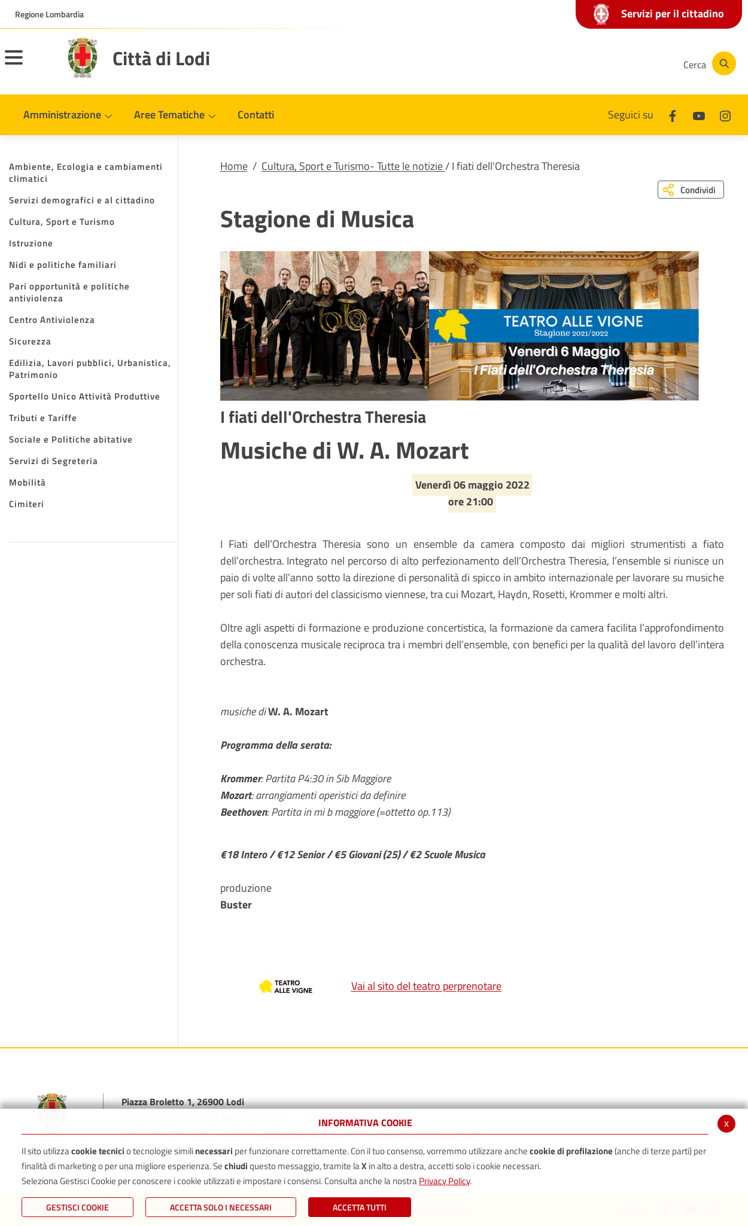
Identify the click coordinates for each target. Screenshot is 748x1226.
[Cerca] (707, 63)
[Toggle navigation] (29, 65)
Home (234, 166)
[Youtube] (589, 63)
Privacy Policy (444, 1181)
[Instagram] (625, 63)
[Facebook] (553, 63)
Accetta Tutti (360, 1207)
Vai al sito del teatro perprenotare (363, 986)
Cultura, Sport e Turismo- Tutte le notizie (353, 166)
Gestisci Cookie (77, 1207)
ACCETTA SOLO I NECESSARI (221, 1207)
